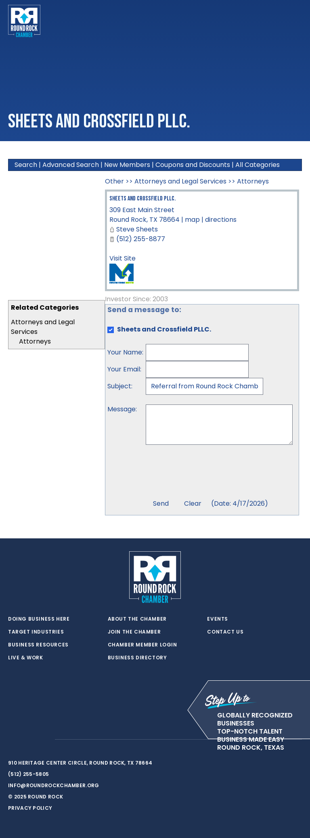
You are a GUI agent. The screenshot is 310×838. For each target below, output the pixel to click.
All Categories (257, 164)
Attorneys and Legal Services (180, 181)
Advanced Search (70, 164)
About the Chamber (137, 619)
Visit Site (122, 258)
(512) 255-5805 (28, 774)
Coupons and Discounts (192, 164)
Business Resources (38, 645)
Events (217, 619)
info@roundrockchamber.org (53, 785)
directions (221, 219)
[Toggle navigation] (295, 21)
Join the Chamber (134, 632)
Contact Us (225, 632)
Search (26, 164)
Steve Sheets (137, 229)
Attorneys (35, 341)
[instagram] (44, 739)
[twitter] (12, 739)
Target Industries (36, 632)
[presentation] (207, 473)
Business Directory (137, 658)
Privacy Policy (30, 808)
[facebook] (28, 739)
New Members (127, 164)
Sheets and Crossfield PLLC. (142, 198)
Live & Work (25, 658)
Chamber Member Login (142, 645)
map (192, 219)
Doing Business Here (38, 619)
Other (114, 181)
